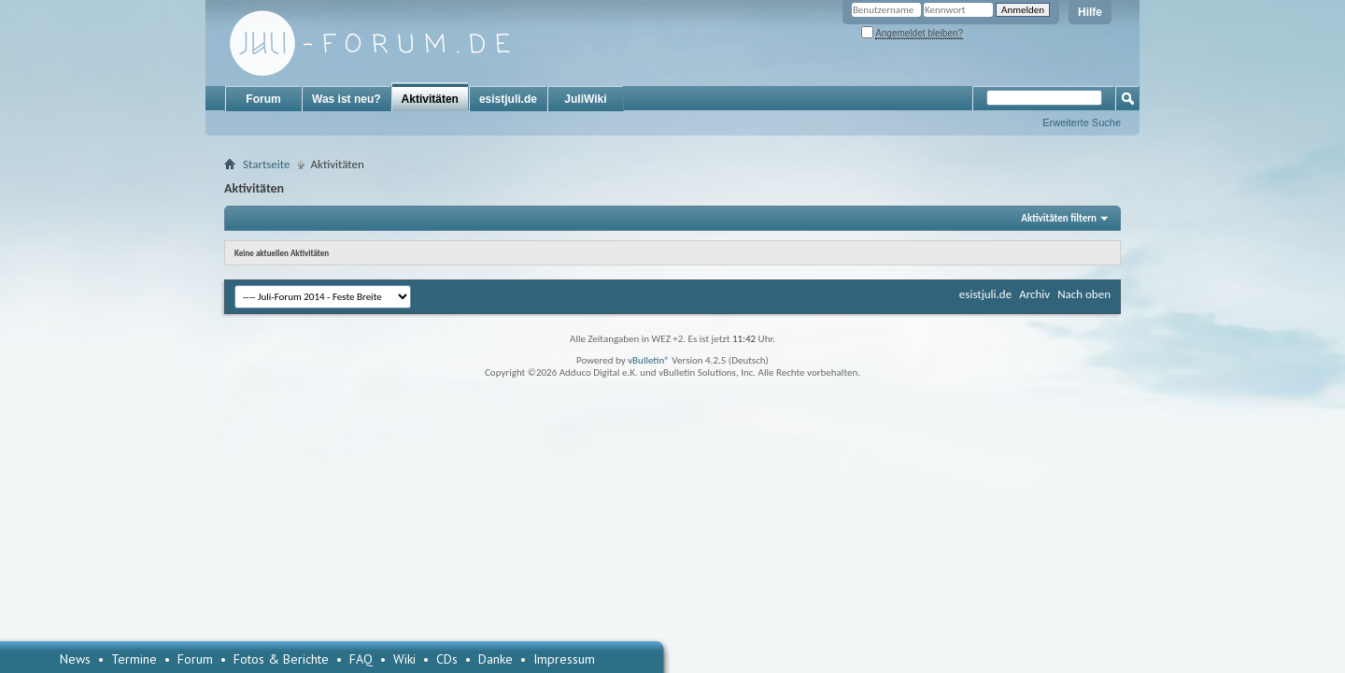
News (75, 659)
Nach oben (1084, 294)
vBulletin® (649, 360)
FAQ (361, 659)
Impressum (564, 659)
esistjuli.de (508, 99)
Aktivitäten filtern (1059, 218)
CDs (447, 659)
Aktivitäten (430, 99)
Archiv (1034, 294)
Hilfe (1090, 12)
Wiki (404, 659)
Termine (134, 659)
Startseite (266, 164)
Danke (495, 659)
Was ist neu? (346, 99)
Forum (263, 99)
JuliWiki (585, 99)
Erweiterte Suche (1081, 122)
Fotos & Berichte (281, 659)
